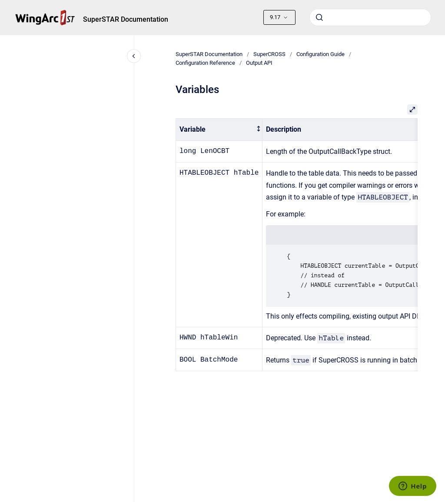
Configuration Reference (205, 63)
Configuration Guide (320, 54)
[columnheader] (219, 130)
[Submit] (319, 17)
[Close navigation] (134, 56)
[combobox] (370, 17)
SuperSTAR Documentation (125, 19)
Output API (259, 63)
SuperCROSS (269, 54)
